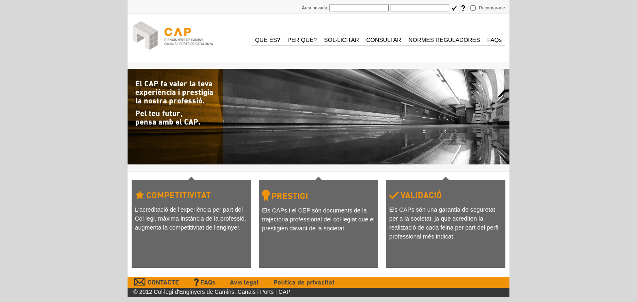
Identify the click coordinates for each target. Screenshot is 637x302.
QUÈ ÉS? (267, 40)
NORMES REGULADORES (444, 40)
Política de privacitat (304, 283)
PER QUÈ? (301, 40)
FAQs (494, 40)
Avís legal (244, 283)
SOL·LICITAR (341, 40)
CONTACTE (156, 283)
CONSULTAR (383, 40)
